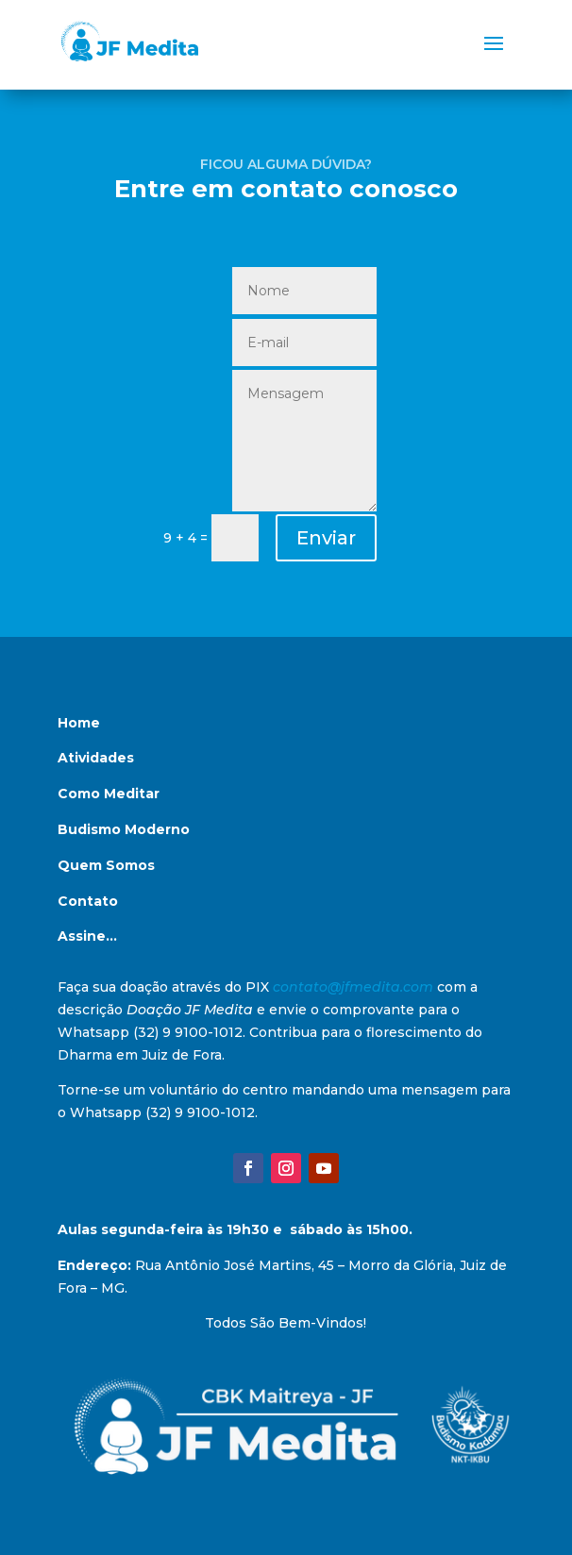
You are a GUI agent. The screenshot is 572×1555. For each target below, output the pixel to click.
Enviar (326, 538)
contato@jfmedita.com (353, 986)
